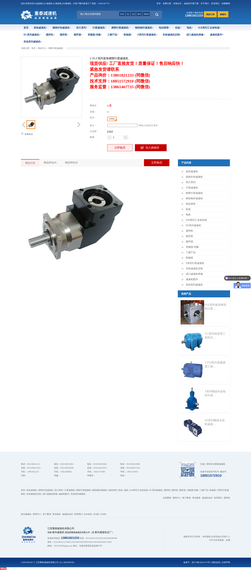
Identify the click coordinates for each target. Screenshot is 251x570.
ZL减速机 (48, 3)
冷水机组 (87, 514)
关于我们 (205, 3)
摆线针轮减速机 (61, 27)
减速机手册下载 (191, 3)
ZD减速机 (66, 3)
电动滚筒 (164, 27)
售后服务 (196, 498)
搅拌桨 (64, 34)
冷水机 (103, 514)
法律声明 (226, 562)
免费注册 (167, 3)
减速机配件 (217, 34)
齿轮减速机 (40, 27)
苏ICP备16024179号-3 (201, 562)
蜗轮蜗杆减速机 (144, 27)
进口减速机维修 (195, 34)
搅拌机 (50, 34)
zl (128, 14)
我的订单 (210, 14)
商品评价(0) (71, 162)
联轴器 (128, 34)
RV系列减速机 (32, 34)
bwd (146, 14)
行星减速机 (99, 27)
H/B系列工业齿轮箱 (209, 27)
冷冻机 (96, 514)
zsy (122, 14)
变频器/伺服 (95, 34)
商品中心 (42, 48)
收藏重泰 (226, 3)
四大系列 (81, 27)
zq (133, 14)
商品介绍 (30, 163)
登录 (159, 3)
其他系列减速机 (33, 41)
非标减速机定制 (172, 34)
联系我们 (215, 3)
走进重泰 (167, 498)
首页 (26, 27)
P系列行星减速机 (148, 34)
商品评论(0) (50, 162)
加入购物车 (152, 147)
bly (139, 14)
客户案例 (186, 498)
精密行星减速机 (120, 27)
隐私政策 (216, 562)
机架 (178, 27)
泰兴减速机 (26, 514)
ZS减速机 (57, 3)
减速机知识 (207, 498)
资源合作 (177, 3)
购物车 (223, 14)
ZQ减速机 (38, 3)
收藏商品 (27, 134)
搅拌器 (78, 34)
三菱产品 (112, 34)
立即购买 (120, 147)
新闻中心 (177, 498)
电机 (190, 27)
